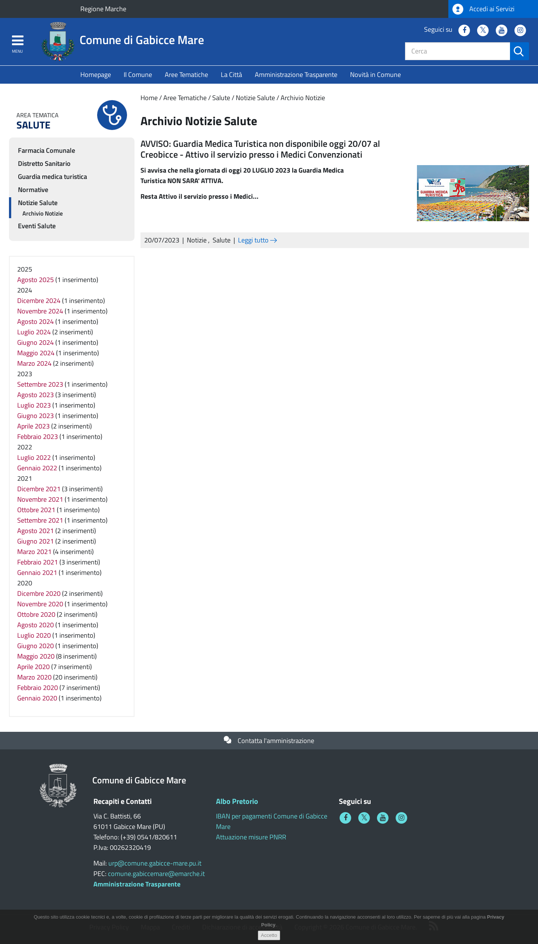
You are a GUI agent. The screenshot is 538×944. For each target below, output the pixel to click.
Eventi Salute (37, 226)
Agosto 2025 (35, 280)
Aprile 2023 (33, 426)
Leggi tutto (257, 240)
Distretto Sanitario (44, 163)
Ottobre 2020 (36, 614)
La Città (231, 74)
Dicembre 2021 (39, 489)
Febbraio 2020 (37, 688)
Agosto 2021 (35, 531)
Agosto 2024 (35, 321)
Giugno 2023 (35, 416)
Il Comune (138, 74)
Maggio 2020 (36, 656)
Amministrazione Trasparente (296, 74)
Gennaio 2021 (37, 572)
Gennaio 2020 (37, 698)
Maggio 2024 (36, 353)
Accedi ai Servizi (483, 9)
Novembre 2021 (40, 499)
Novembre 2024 (40, 311)
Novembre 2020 (40, 604)
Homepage (95, 74)
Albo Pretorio (237, 801)
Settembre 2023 (40, 384)
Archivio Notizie (303, 98)
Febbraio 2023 (37, 436)
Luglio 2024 (34, 332)
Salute (221, 98)
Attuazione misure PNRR (251, 837)
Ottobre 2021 (36, 510)
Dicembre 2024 (39, 300)
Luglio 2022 (34, 457)
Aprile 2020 (33, 667)
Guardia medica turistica (52, 176)
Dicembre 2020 (39, 593)
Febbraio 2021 (37, 562)
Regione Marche (103, 9)
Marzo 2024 (34, 363)
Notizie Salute (255, 98)
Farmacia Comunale (46, 150)
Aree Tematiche (186, 74)
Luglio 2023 (34, 405)
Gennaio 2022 (37, 468)
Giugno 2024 (35, 342)
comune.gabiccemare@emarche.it (156, 874)
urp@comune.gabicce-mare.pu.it (154, 863)
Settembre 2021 (40, 520)
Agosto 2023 (35, 395)
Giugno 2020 (35, 646)
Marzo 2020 (34, 677)
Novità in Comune (375, 74)
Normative (33, 190)
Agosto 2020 (35, 625)
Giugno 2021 (35, 541)
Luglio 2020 (34, 635)
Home (149, 98)
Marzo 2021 (34, 552)
